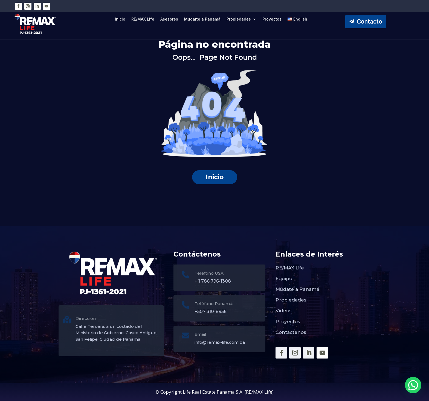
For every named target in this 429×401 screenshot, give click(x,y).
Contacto (369, 21)
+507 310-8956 (211, 311)
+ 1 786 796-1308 (213, 281)
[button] (413, 385)
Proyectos (272, 19)
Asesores (169, 19)
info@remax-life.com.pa (220, 342)
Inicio (120, 19)
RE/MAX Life (142, 19)
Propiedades (239, 19)
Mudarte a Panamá (202, 19)
